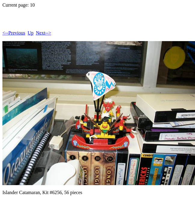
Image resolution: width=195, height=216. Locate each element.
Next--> (43, 32)
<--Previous (13, 32)
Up (31, 32)
